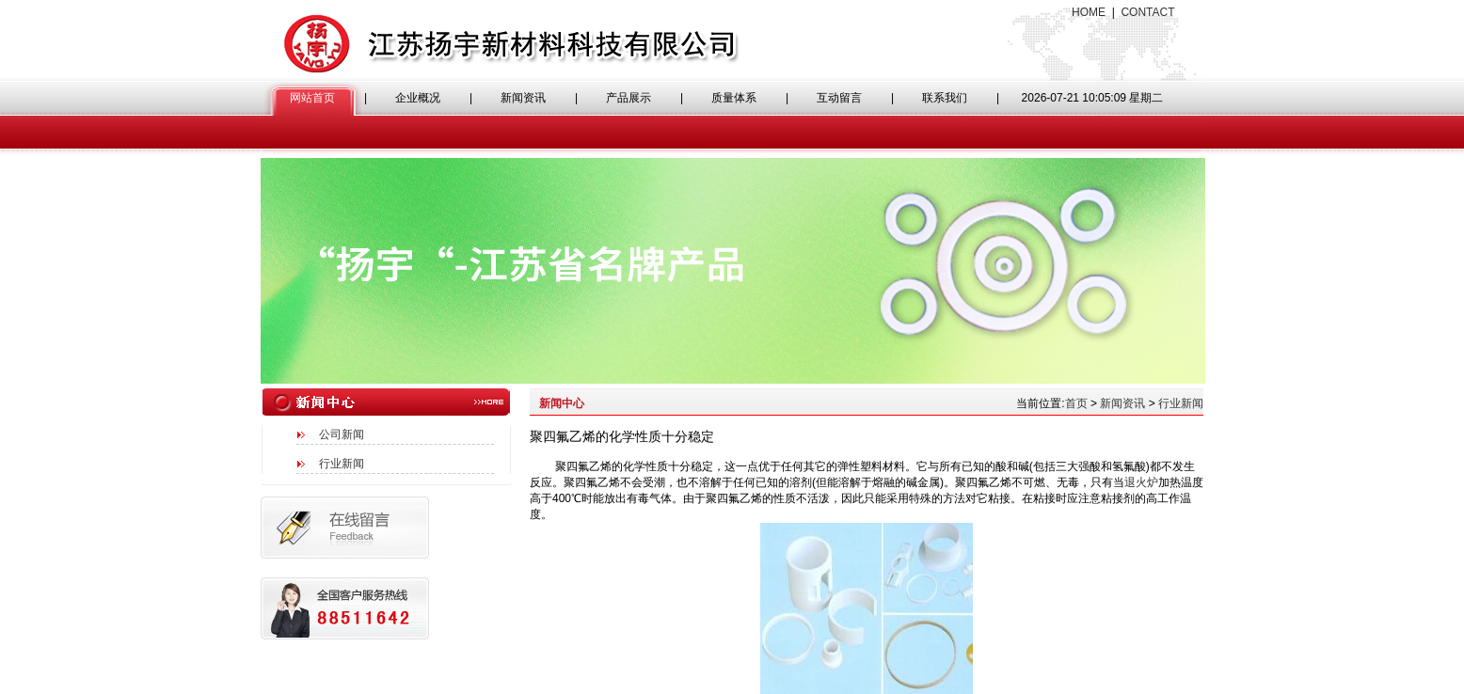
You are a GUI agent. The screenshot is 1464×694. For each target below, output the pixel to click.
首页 (1076, 403)
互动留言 (839, 97)
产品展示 (628, 97)
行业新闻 (341, 463)
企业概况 (417, 97)
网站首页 (312, 97)
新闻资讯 (523, 97)
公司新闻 (341, 434)
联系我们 (944, 97)
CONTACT (1147, 12)
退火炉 (1141, 482)
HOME (1089, 12)
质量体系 (733, 97)
